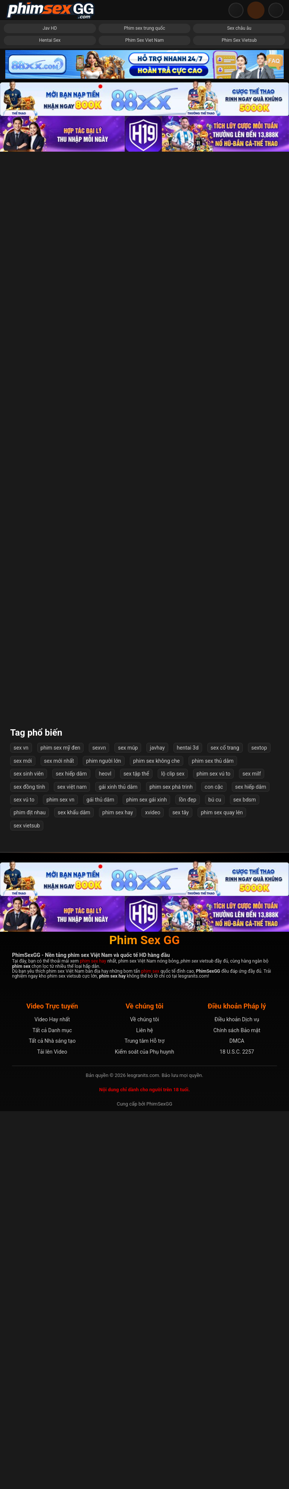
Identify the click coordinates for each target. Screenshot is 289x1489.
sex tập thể (136, 1151)
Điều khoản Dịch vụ (236, 1397)
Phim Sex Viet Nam (144, 40)
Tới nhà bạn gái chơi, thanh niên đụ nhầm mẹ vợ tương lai (50, 886)
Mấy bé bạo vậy (144, 475)
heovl (105, 1151)
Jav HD (50, 28)
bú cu (214, 1177)
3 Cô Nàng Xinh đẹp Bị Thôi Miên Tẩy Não (239, 804)
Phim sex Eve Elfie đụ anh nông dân (145, 804)
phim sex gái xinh (146, 1177)
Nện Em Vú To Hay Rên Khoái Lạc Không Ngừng (50, 1051)
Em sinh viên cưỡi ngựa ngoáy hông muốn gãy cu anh (50, 228)
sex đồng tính (29, 1164)
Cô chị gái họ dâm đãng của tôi (239, 722)
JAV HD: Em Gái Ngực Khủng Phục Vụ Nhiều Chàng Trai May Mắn (239, 557)
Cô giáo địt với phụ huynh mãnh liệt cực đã (49, 311)
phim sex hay (117, 1190)
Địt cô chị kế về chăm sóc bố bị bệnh (239, 475)
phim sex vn (60, 1177)
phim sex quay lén (222, 1190)
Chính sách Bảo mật (236, 1408)
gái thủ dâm (100, 1177)
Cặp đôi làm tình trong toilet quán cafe (238, 886)
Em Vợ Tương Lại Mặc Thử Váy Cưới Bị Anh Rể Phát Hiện (144, 311)
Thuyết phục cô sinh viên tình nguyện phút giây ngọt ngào (50, 557)
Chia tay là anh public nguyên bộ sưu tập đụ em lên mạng (145, 1051)
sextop (259, 1125)
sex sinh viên (29, 1151)
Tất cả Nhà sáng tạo (52, 1419)
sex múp (128, 1125)
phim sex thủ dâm (213, 1139)
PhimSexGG (159, 1481)
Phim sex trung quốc (144, 28)
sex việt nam (72, 1164)
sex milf (251, 1151)
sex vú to (24, 1177)
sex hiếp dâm (71, 1151)
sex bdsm (244, 1177)
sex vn (21, 1125)
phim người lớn (103, 1139)
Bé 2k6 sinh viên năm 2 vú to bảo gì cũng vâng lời (144, 722)
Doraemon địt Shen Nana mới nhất (50, 640)
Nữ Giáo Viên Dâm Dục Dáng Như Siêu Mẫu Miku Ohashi (50, 722)
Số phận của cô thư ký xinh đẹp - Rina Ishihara (50, 968)
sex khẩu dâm (74, 1190)
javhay (157, 1125)
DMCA (236, 1419)
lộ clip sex (172, 1151)
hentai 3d (188, 1125)
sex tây (180, 1190)
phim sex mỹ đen (61, 1125)
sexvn (99, 1125)
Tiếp (199, 1085)
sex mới (23, 1139)
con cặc (214, 1164)
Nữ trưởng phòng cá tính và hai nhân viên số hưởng (144, 557)
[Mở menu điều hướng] (275, 10)
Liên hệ (144, 1408)
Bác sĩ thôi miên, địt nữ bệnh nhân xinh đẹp (144, 228)
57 (175, 1085)
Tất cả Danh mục (52, 1408)
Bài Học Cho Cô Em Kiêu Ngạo (239, 229)
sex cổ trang (225, 1125)
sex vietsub (27, 1203)
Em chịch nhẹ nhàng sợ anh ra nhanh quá (239, 393)
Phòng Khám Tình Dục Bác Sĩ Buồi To (239, 968)
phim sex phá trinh (171, 1164)
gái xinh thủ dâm (118, 1164)
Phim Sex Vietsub (239, 40)
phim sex (150, 1349)
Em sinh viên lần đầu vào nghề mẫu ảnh (49, 475)
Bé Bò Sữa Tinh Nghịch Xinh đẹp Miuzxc (49, 393)
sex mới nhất (59, 1139)
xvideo (152, 1190)
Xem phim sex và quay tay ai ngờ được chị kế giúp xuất (239, 311)
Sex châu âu (239, 28)
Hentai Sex (50, 40)
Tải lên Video (52, 1429)
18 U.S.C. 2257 (236, 1429)
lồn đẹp (187, 1177)
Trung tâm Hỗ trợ (144, 1419)
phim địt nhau (30, 1190)
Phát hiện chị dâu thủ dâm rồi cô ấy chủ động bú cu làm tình (50, 804)
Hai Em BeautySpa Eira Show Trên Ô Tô (144, 639)
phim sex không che (156, 1139)
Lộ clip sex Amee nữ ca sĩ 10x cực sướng (144, 968)
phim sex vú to (213, 1151)
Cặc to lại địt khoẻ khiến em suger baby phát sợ (144, 393)
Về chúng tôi (144, 1397)
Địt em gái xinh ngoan (144, 886)
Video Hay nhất (52, 1397)
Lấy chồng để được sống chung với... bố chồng (239, 639)
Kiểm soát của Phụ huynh (144, 1429)
